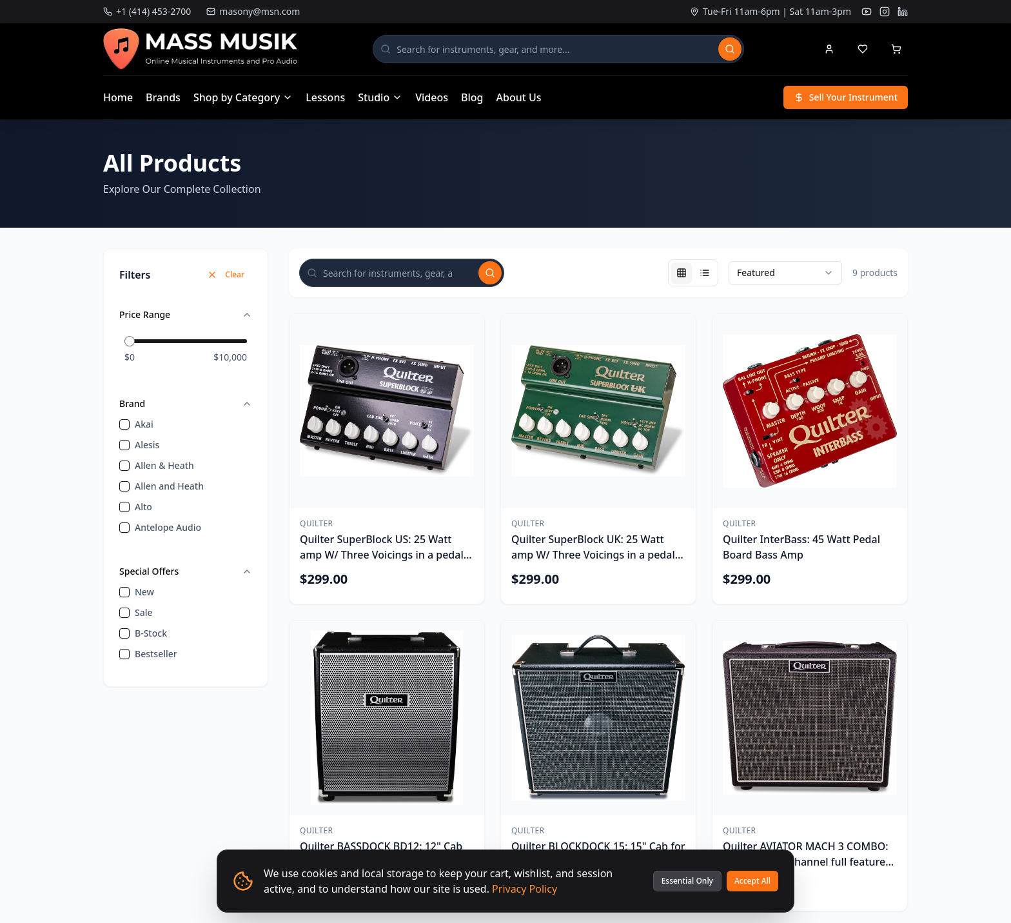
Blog (472, 97)
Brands (163, 97)
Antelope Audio (168, 527)
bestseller (156, 654)
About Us (519, 97)
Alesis (147, 445)
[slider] (129, 341)
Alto (143, 507)
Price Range (185, 314)
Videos (431, 97)
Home (118, 97)
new (144, 592)
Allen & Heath (164, 465)
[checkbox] (124, 424)
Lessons (325, 97)
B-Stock (151, 633)
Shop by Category (243, 97)
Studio (380, 97)
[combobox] (785, 272)
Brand (185, 403)
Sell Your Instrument (846, 97)
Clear (225, 274)
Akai (144, 424)
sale (144, 612)
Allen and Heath (169, 486)
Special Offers (185, 571)
